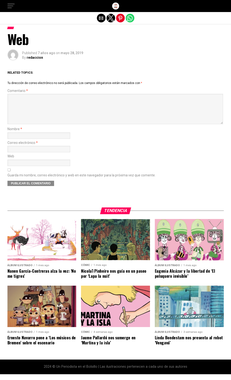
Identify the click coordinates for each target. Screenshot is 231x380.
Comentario (17, 91)
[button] (11, 6)
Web (10, 162)
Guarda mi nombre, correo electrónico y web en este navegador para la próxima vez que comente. (81, 181)
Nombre (14, 135)
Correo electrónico (22, 148)
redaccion (35, 57)
